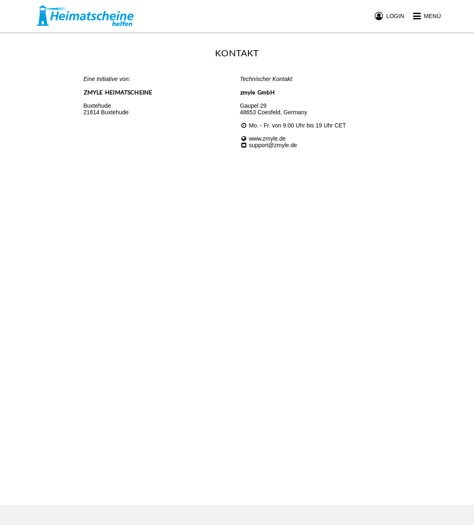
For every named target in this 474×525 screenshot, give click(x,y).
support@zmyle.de (268, 145)
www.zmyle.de (263, 138)
